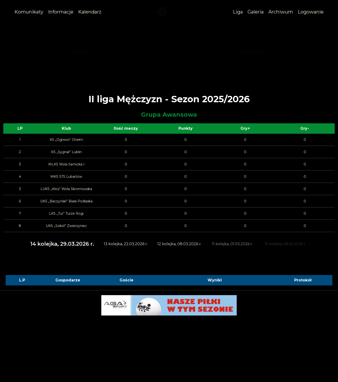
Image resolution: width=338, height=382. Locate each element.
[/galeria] (256, 12)
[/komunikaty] (28, 12)
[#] (60, 12)
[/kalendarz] (89, 12)
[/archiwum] (280, 12)
